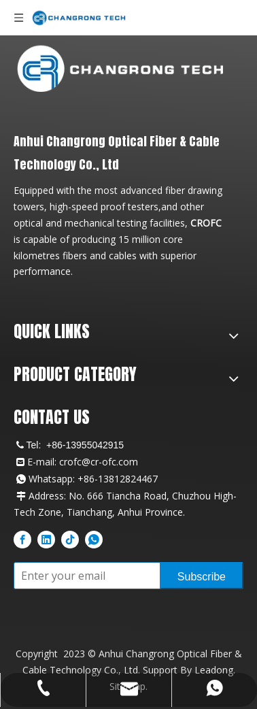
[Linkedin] (46, 538)
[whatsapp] (94, 538)
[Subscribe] (201, 575)
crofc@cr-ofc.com (98, 461)
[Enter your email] (84, 576)
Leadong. (214, 669)
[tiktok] (70, 538)
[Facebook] (22, 538)
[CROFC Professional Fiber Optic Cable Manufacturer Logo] (120, 68)
